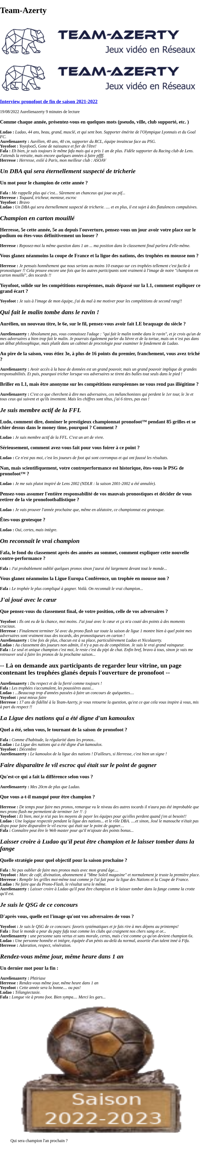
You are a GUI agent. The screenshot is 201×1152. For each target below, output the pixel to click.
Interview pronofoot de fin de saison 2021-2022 (49, 101)
